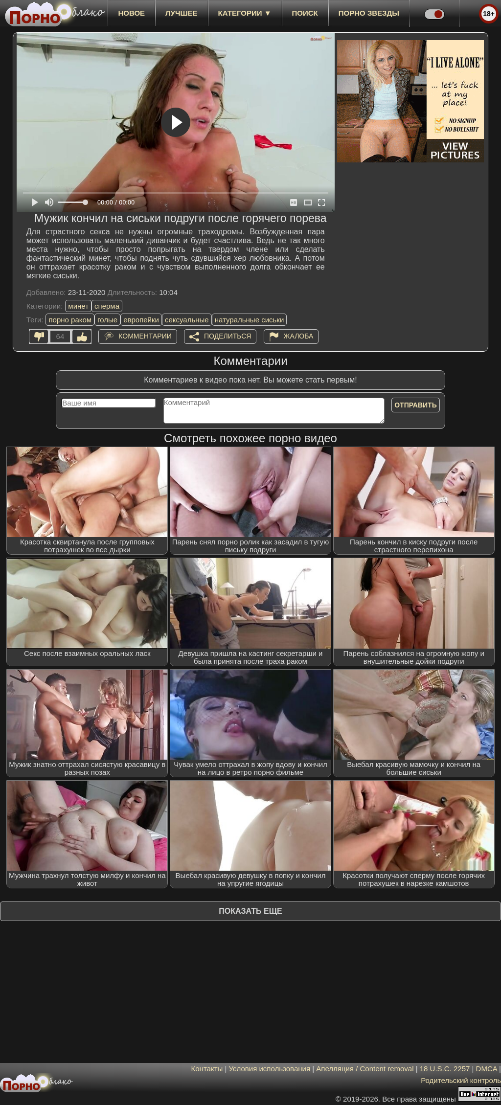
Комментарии (145, 336)
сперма (106, 306)
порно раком (69, 320)
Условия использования (270, 1068)
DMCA (486, 1068)
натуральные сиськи (249, 320)
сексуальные (187, 320)
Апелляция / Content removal (364, 1068)
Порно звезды (369, 13)
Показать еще (250, 911)
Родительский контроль (461, 1080)
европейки (141, 320)
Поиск (305, 13)
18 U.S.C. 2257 (445, 1068)
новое (131, 13)
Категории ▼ (245, 13)
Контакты (207, 1068)
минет (78, 306)
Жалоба (299, 336)
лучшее (181, 13)
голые (107, 320)
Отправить (415, 405)
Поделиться (227, 336)
